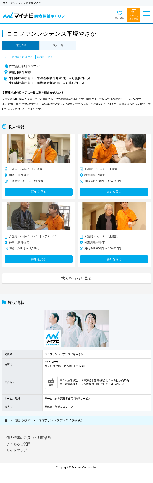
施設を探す (23, 420)
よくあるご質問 (18, 444)
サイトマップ (16, 450)
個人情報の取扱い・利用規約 (28, 438)
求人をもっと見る (76, 278)
